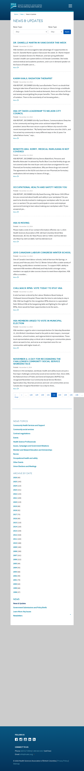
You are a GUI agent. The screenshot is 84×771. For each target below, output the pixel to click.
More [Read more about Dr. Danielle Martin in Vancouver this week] (15, 67)
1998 (15, 592)
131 (49, 395)
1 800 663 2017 (38, 751)
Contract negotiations (21, 433)
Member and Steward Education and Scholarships (32, 450)
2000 (15, 584)
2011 (15, 539)
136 (77, 395)
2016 (15, 518)
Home (16, 14)
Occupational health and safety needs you (40, 187)
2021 (15, 498)
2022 (15, 494)
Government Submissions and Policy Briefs (30, 607)
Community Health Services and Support (29, 425)
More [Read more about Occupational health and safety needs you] (15, 212)
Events (15, 438)
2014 (15, 527)
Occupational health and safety (25, 458)
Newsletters (17, 616)
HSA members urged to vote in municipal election (37, 322)
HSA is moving (21, 223)
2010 (15, 543)
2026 (15, 477)
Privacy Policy (62, 761)
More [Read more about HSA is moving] (15, 242)
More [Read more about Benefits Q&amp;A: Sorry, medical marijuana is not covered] (15, 176)
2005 (15, 563)
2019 (15, 506)
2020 (15, 502)
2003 (15, 572)
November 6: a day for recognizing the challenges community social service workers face (37, 361)
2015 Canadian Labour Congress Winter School (42, 252)
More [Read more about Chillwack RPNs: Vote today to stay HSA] (15, 310)
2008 (15, 551)
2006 (15, 559)
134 (66, 395)
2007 (15, 555)
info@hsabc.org (26, 754)
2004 (15, 567)
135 (72, 395)
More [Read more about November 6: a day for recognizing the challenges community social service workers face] (15, 389)
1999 (15, 588)
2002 (15, 576)
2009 (15, 547)
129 (37, 395)
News (22, 14)
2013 (15, 531)
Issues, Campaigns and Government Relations (31, 446)
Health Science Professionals (24, 442)
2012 (15, 535)
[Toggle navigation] (70, 5)
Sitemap (16, 764)
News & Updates (19, 603)
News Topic (17, 27)
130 (43, 395)
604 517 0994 (26, 751)
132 (55, 395)
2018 (15, 510)
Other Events (18, 462)
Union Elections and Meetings (24, 466)
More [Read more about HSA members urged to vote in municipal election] (15, 348)
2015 (15, 522)
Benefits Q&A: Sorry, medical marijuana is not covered (41, 150)
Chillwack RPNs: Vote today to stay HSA (37, 288)
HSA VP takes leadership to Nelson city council (37, 112)
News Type (52, 27)
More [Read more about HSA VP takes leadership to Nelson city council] (15, 138)
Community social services (23, 429)
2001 (15, 580)
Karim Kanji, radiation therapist (32, 78)
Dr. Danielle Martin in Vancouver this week (39, 42)
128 (32, 395)
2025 (15, 481)
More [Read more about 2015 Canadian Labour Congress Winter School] (15, 277)
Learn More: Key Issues (22, 611)
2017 (15, 514)
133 (60, 395)
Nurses (16, 454)
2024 (15, 486)
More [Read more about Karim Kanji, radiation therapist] (15, 100)
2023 (15, 490)
